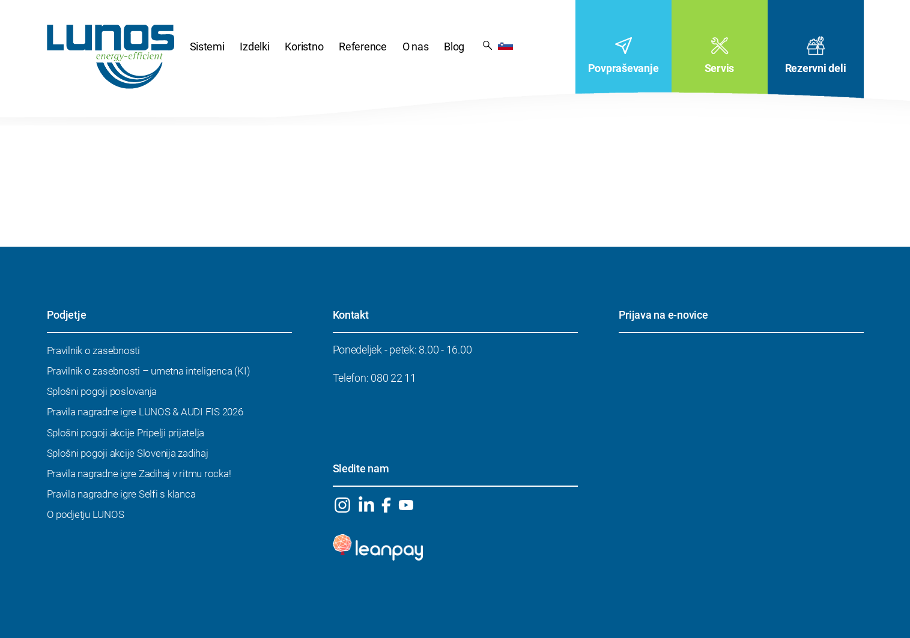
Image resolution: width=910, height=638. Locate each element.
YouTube (406, 505)
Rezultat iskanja (487, 44)
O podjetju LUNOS (85, 514)
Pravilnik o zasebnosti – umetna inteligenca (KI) (148, 371)
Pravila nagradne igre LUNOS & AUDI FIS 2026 (145, 412)
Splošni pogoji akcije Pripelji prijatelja (126, 433)
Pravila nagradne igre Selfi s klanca (121, 494)
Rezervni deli (815, 68)
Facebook (386, 505)
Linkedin (366, 505)
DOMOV (110, 56)
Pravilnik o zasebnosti (93, 351)
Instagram (343, 505)
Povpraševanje (623, 68)
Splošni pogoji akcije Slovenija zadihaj (127, 453)
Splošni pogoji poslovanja (102, 391)
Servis (719, 68)
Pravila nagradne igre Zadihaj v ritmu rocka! (139, 474)
